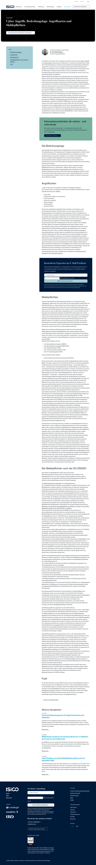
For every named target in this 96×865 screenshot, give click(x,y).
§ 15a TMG (60, 395)
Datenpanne (45, 303)
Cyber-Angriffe (85, 61)
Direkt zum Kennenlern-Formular (37, 829)
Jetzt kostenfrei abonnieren (65, 281)
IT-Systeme (68, 152)
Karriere (81, 1)
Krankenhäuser (48, 63)
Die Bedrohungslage (16, 52)
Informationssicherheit (29, 6)
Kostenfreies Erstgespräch (80, 6)
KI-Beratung (41, 6)
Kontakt (76, 1)
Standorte (73, 812)
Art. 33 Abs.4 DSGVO (76, 591)
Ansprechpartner (75, 814)
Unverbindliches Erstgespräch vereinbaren (20, 32)
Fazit (11, 64)
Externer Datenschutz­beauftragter (80, 791)
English (87, 1)
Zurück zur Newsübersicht (51, 700)
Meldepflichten (14, 57)
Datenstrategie (50, 6)
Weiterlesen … (45, 729)
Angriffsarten (13, 55)
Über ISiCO (73, 807)
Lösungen (59, 6)
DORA (72, 800)
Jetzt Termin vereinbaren (52, 135)
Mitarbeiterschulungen (48, 690)
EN (76, 826)
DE (71, 826)
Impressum (22, 860)
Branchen (73, 819)
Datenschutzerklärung (75, 287)
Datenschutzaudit (75, 793)
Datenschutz (19, 6)
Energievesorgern (63, 99)
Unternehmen (67, 6)
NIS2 (71, 798)
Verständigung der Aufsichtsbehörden (75, 109)
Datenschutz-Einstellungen (43, 860)
